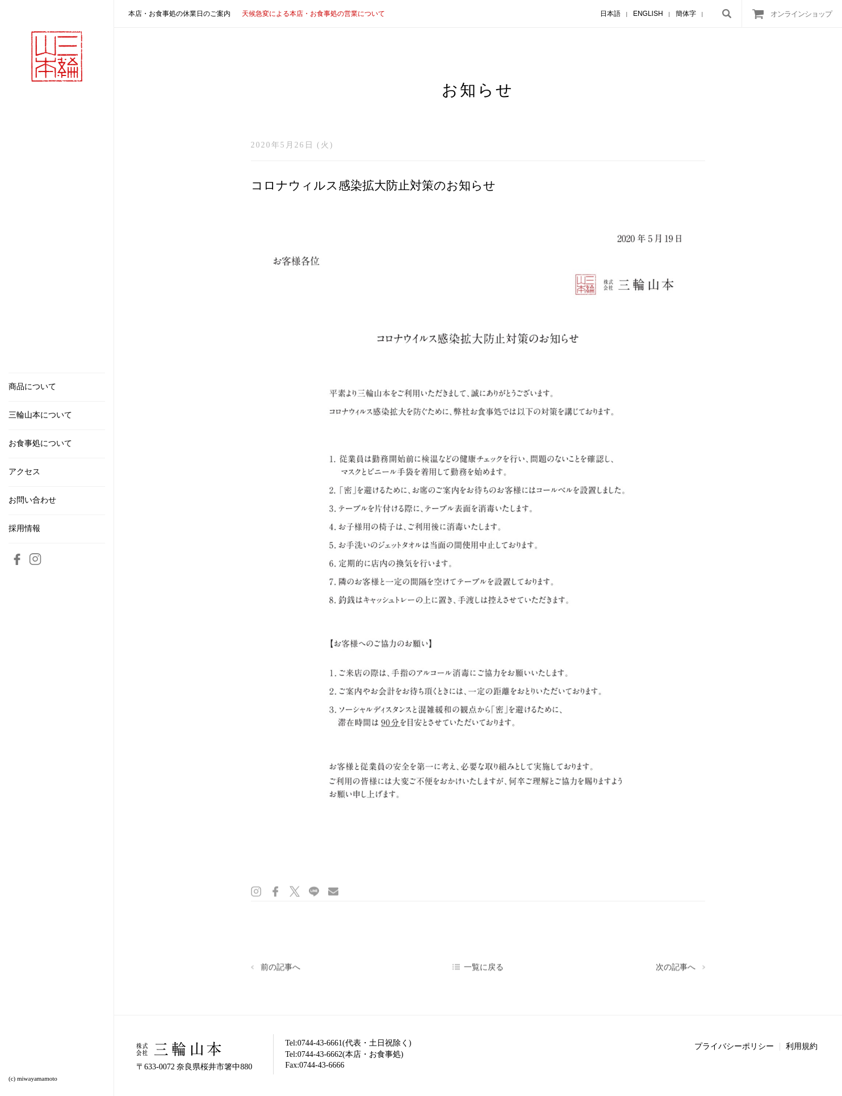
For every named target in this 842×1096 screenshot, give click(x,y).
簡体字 (686, 14)
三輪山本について (40, 415)
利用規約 (802, 1046)
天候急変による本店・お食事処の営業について (313, 14)
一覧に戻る (484, 971)
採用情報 (24, 529)
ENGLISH (648, 14)
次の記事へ (676, 971)
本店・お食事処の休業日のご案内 (179, 14)
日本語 (610, 14)
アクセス (24, 472)
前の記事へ (280, 971)
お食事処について (40, 444)
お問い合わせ (32, 500)
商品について (32, 387)
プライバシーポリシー (734, 1046)
